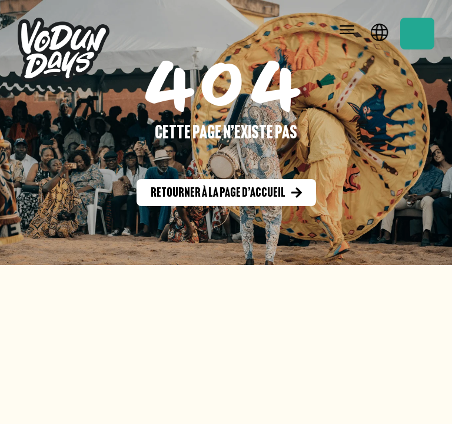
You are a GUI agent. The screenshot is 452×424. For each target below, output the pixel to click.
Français (379, 31)
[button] (347, 30)
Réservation (417, 33)
